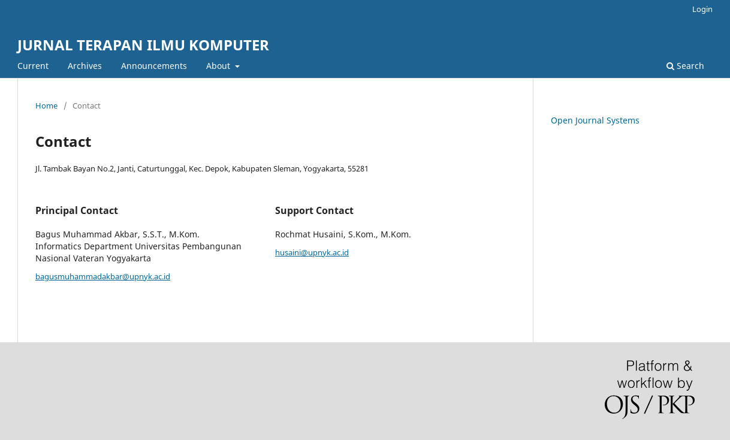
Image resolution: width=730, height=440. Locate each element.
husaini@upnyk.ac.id (312, 252)
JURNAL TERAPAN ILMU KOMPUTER (143, 45)
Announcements (154, 65)
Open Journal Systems (595, 120)
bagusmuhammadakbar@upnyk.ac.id (102, 276)
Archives (85, 65)
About (219, 65)
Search (685, 65)
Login (702, 9)
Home (46, 105)
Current (33, 65)
